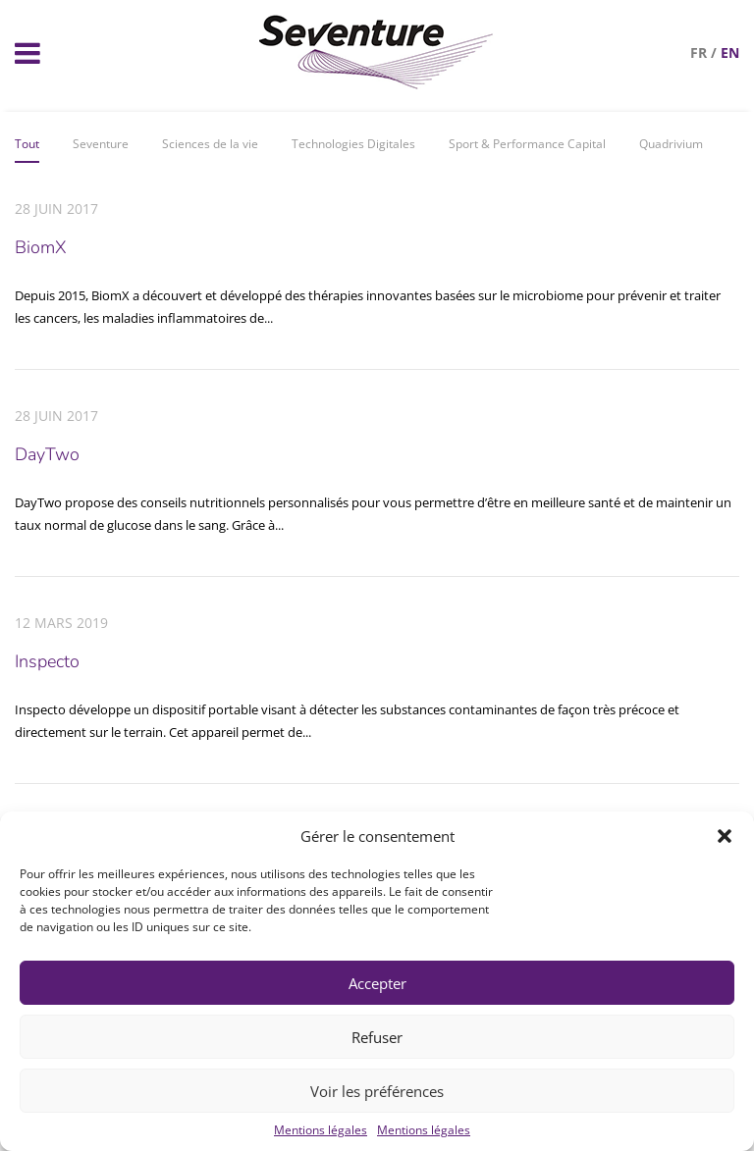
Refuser (377, 1037)
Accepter (377, 983)
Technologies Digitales (353, 143)
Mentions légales (320, 1130)
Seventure (101, 143)
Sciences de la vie (210, 143)
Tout (27, 143)
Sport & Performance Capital (527, 143)
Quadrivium (671, 143)
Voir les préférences (377, 1091)
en (730, 52)
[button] (724, 836)
